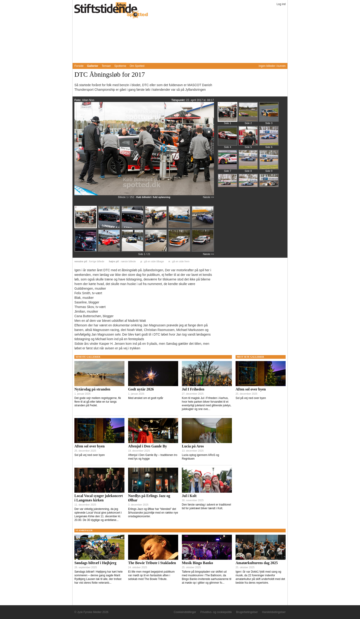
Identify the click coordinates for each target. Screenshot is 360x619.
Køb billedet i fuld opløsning (153, 197)
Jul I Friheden (193, 389)
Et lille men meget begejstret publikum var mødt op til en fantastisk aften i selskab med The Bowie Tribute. (151, 575)
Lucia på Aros (193, 446)
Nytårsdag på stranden (92, 389)
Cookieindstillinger (185, 612)
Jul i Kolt (189, 496)
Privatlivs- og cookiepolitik (216, 612)
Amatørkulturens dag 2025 (257, 563)
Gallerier (92, 66)
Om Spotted (137, 66)
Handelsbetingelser (274, 612)
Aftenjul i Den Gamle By (147, 446)
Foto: (78, 100)
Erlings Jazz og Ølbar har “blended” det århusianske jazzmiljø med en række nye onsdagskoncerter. (153, 512)
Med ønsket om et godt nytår (145, 398)
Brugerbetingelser (247, 612)
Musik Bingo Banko (197, 563)
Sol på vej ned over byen (89, 455)
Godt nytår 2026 (141, 389)
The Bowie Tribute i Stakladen (152, 563)
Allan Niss (88, 100)
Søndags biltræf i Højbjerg (95, 563)
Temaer (106, 66)
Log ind (281, 4)
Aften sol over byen (89, 446)
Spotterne (120, 66)
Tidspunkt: (178, 100)
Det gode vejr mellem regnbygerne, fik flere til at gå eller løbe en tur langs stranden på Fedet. (97, 401)
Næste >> (208, 197)
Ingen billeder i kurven (272, 66)
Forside (79, 66)
